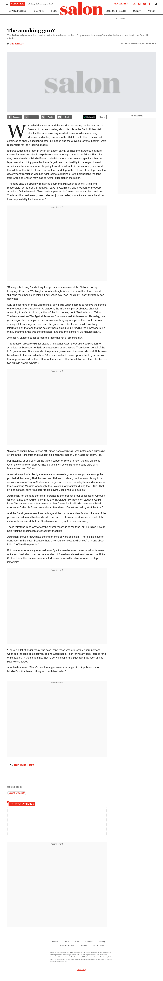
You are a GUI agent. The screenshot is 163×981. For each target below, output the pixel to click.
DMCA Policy (81, 970)
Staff (77, 942)
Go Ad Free (98, 946)
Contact (88, 942)
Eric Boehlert (17, 44)
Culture (39, 11)
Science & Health (116, 11)
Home (55, 942)
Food (54, 11)
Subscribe (17, 4)
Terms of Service (66, 946)
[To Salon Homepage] (81, 8)
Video (151, 11)
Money (137, 11)
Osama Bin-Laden (17, 793)
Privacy (102, 942)
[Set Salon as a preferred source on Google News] (89, 117)
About (66, 942)
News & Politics (17, 11)
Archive (83, 946)
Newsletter (121, 4)
